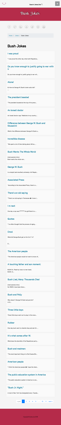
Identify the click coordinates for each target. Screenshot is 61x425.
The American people (17, 251)
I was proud (13, 53)
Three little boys (15, 309)
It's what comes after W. (19, 335)
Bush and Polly (15, 294)
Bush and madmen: (17, 348)
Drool (10, 231)
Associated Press (16, 179)
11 (45, 401)
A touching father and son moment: (24, 264)
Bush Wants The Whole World (22, 151)
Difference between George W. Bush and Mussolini (26, 124)
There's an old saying (18, 192)
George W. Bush (15, 166)
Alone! (11, 82)
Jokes (17, 35)
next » (50, 401)
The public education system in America (27, 374)
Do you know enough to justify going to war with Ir (30, 67)
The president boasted (18, 97)
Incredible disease (16, 138)
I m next (11, 205)
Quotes (11, 218)
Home (10, 35)
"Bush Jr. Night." (15, 387)
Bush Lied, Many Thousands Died (23, 279)
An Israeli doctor (15, 110)
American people (15, 361)
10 (42, 401)
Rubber (11, 322)
